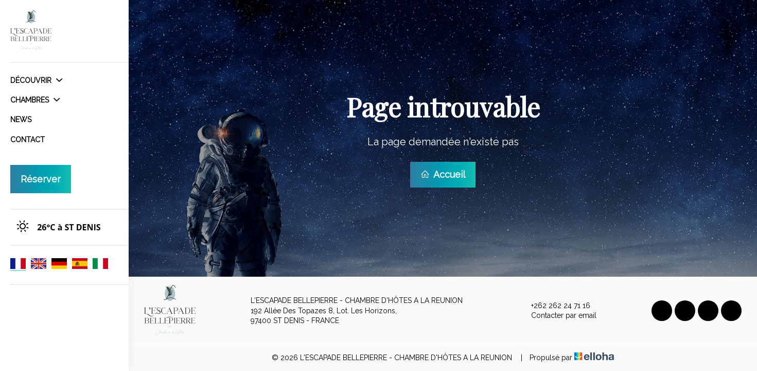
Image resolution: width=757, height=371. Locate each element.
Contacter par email (557, 316)
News (20, 119)
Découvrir (36, 80)
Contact (27, 140)
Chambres (35, 100)
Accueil (442, 174)
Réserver (41, 179)
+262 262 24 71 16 (554, 306)
